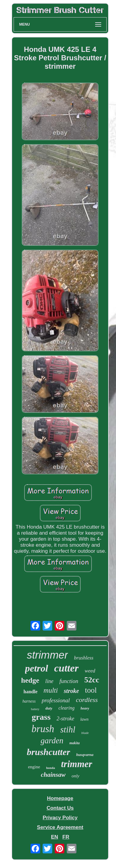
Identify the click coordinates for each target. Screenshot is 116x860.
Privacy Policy (60, 817)
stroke (71, 691)
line (49, 681)
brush (42, 728)
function (69, 681)
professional (56, 700)
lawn (84, 719)
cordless (87, 699)
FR (66, 837)
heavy (85, 708)
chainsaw (53, 774)
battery (35, 709)
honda (50, 768)
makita (74, 743)
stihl (67, 729)
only (75, 775)
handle (30, 691)
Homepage (60, 798)
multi (51, 690)
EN (54, 837)
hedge (30, 680)
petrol (36, 668)
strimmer (47, 655)
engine (34, 766)
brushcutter (48, 752)
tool (91, 690)
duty (48, 708)
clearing (66, 707)
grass (41, 717)
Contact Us (60, 808)
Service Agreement (60, 827)
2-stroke (65, 719)
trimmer (76, 764)
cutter (66, 668)
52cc (91, 679)
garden (51, 740)
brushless (83, 658)
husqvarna (84, 754)
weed (90, 671)
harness (29, 701)
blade (85, 733)
